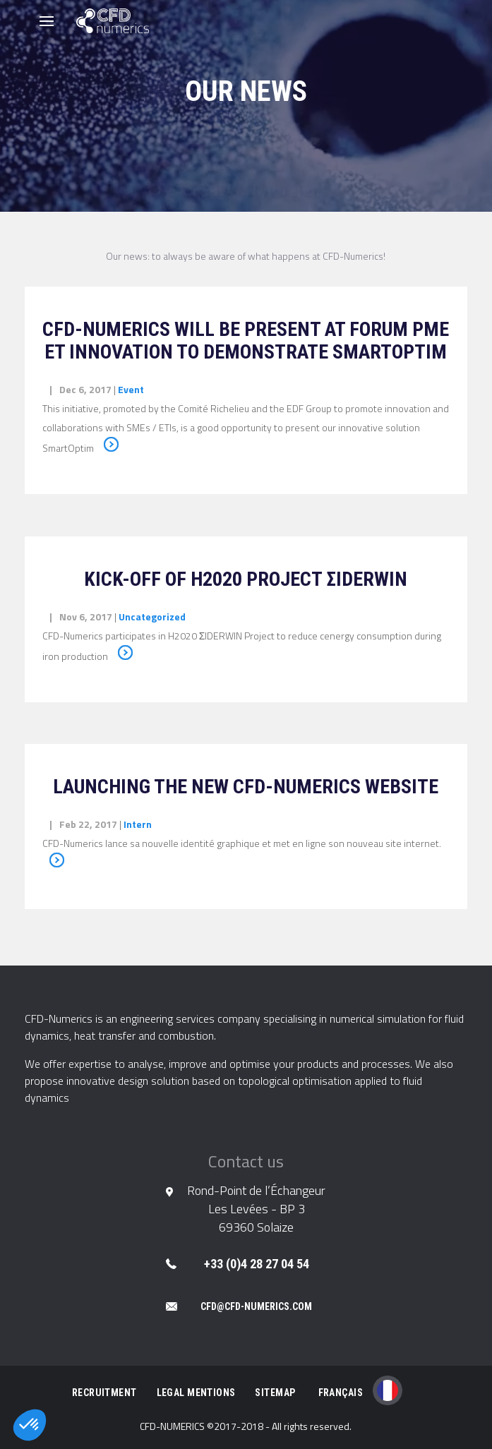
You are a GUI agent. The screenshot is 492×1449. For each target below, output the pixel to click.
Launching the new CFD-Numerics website (245, 786)
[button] (30, 1425)
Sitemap (275, 1392)
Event (131, 389)
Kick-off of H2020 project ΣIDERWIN (245, 579)
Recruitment (104, 1392)
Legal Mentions (196, 1392)
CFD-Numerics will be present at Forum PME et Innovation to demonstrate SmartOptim (245, 340)
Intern (138, 824)
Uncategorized (152, 616)
